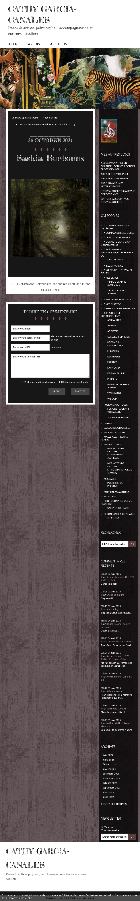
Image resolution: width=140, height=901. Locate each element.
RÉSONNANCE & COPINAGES (119, 514)
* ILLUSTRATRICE (113, 265)
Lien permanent (22, 284)
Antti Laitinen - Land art (119, 676)
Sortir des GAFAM (116, 708)
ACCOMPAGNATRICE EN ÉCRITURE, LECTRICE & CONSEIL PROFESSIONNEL (118, 166)
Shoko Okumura (115, 595)
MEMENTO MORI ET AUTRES (118, 386)
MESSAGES (110, 479)
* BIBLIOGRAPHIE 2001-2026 (116, 283)
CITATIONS (113, 518)
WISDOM (112, 398)
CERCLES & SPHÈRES (118, 336)
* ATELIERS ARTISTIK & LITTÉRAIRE (115, 227)
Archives (36, 44)
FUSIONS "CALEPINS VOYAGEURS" (118, 410)
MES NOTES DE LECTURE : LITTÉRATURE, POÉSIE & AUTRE (119, 468)
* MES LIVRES (111, 277)
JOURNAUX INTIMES (118, 417)
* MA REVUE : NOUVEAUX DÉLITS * (116, 272)
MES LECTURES (112, 444)
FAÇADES (112, 362)
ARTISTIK (112, 331)
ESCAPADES (113, 356)
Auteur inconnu (114, 691)
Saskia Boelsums (50, 157)
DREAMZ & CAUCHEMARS (115, 344)
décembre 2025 (111, 773)
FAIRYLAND (113, 367)
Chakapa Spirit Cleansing (25, 117)
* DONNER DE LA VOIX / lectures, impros (115, 243)
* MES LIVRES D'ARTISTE (117, 299)
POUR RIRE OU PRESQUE (115, 484)
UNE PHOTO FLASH (118, 508)
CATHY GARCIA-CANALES (46, 14)
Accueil (15, 44)
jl (101, 577)
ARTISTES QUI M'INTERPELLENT (110, 314)
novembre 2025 (111, 778)
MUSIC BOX (110, 496)
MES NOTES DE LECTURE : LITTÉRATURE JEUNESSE (115, 453)
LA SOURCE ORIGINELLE (117, 428)
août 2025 (108, 792)
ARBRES (111, 325)
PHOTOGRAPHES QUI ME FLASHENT (72, 284)
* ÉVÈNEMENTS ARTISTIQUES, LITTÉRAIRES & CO (117, 252)
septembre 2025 (112, 787)
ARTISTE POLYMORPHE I (114, 174)
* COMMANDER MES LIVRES (119, 233)
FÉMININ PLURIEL (116, 373)
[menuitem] (15, 44)
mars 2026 (108, 759)
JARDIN (108, 423)
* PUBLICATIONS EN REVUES (119, 308)
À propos (58, 44)
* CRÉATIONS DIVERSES (117, 237)
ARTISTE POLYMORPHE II (114, 178)
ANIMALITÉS (114, 320)
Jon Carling (112, 609)
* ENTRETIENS (115, 259)
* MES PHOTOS (112, 304)
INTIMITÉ (112, 378)
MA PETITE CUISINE (114, 432)
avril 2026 (108, 755)
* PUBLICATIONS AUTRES (116, 292)
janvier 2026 (109, 769)
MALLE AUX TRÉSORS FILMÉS (114, 438)
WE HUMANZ (114, 393)
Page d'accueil (50, 117)
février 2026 (109, 764)
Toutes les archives (114, 804)
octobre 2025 (110, 783)
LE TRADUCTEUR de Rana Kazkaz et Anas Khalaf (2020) (45, 124)
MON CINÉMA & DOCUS (117, 492)
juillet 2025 (109, 797)
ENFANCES (113, 351)
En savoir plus (25, 898)
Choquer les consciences (119, 641)
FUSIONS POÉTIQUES (116, 404)
